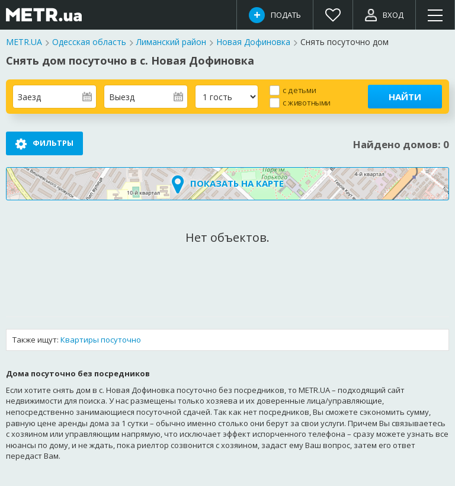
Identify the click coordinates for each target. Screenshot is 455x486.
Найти (405, 97)
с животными (307, 102)
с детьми (299, 89)
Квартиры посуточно (100, 340)
